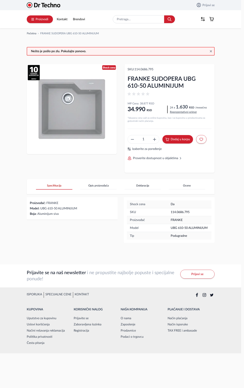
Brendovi (79, 19)
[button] (139, 94)
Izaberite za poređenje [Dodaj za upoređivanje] (145, 149)
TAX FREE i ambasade (182, 330)
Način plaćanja (177, 318)
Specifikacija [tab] (54, 185)
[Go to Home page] (43, 5)
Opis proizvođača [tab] (98, 185)
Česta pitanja (35, 342)
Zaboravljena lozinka (87, 324)
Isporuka (34, 294)
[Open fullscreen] (72, 109)
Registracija (81, 330)
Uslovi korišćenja (38, 324)
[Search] (169, 19)
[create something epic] (132, 139)
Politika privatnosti (39, 336)
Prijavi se (206, 5)
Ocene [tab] (187, 185)
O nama (126, 318)
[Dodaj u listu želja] (201, 139)
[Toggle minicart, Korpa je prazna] (212, 19)
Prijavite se (81, 318)
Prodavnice (128, 330)
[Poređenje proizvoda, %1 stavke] (203, 19)
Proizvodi (39, 19)
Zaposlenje (128, 324)
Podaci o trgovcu (132, 336)
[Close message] (211, 51)
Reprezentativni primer (183, 112)
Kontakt (62, 19)
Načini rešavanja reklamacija (46, 330)
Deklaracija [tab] (142, 185)
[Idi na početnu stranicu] (31, 33)
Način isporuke (178, 324)
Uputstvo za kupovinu (41, 318)
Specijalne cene (58, 294)
